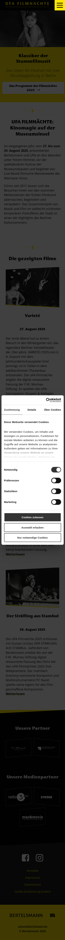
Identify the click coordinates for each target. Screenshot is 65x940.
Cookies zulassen (33, 517)
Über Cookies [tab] (52, 409)
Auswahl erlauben (32, 527)
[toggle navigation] (60, 5)
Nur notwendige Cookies (32, 537)
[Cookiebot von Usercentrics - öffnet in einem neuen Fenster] (46, 400)
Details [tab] (32, 409)
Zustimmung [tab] (12, 409)
